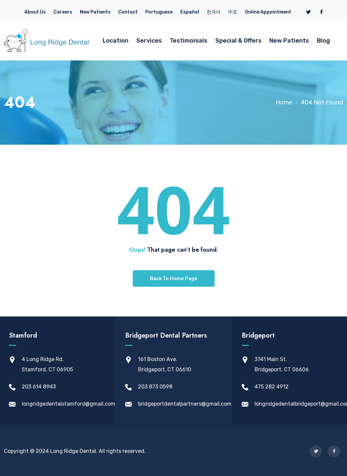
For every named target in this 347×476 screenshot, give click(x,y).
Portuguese (159, 12)
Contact (128, 12)
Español (189, 12)
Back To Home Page (173, 278)
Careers (62, 12)
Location (115, 40)
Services (149, 40)
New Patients (95, 12)
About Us (35, 12)
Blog (323, 40)
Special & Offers (238, 40)
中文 (232, 12)
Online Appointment (268, 12)
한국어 (214, 12)
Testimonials (188, 40)
